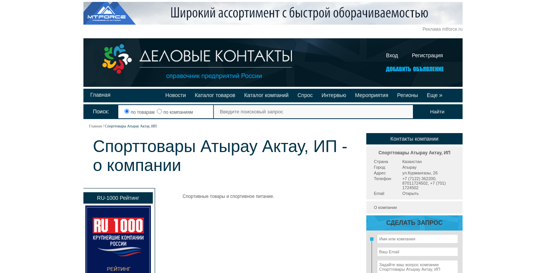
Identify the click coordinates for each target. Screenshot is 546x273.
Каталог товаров (215, 95)
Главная (100, 95)
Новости (175, 95)
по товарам (140, 112)
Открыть (410, 193)
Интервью (334, 95)
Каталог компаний (266, 95)
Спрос (304, 95)
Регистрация (427, 55)
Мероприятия (371, 95)
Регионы (407, 95)
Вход (392, 55)
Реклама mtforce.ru (443, 29)
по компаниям (175, 112)
